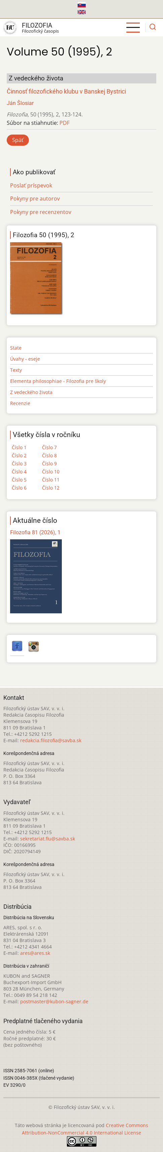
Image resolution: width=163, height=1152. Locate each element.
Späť (18, 140)
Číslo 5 (19, 479)
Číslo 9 (49, 463)
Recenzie (20, 403)
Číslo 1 (19, 447)
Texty (16, 370)
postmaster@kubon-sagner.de (54, 1001)
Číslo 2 (19, 455)
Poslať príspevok (31, 185)
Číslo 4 (19, 471)
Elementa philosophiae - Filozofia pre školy (58, 381)
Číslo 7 (49, 447)
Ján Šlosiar (20, 103)
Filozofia (37, 25)
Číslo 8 (49, 455)
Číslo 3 (19, 463)
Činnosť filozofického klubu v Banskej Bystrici (66, 91)
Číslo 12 (50, 487)
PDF (64, 123)
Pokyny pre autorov (35, 198)
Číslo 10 (50, 471)
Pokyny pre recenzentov (40, 212)
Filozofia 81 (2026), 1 (35, 532)
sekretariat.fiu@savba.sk (47, 838)
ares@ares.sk (35, 953)
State (16, 348)
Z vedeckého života (31, 392)
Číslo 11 (50, 479)
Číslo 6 (19, 487)
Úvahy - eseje (25, 359)
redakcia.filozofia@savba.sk (50, 740)
